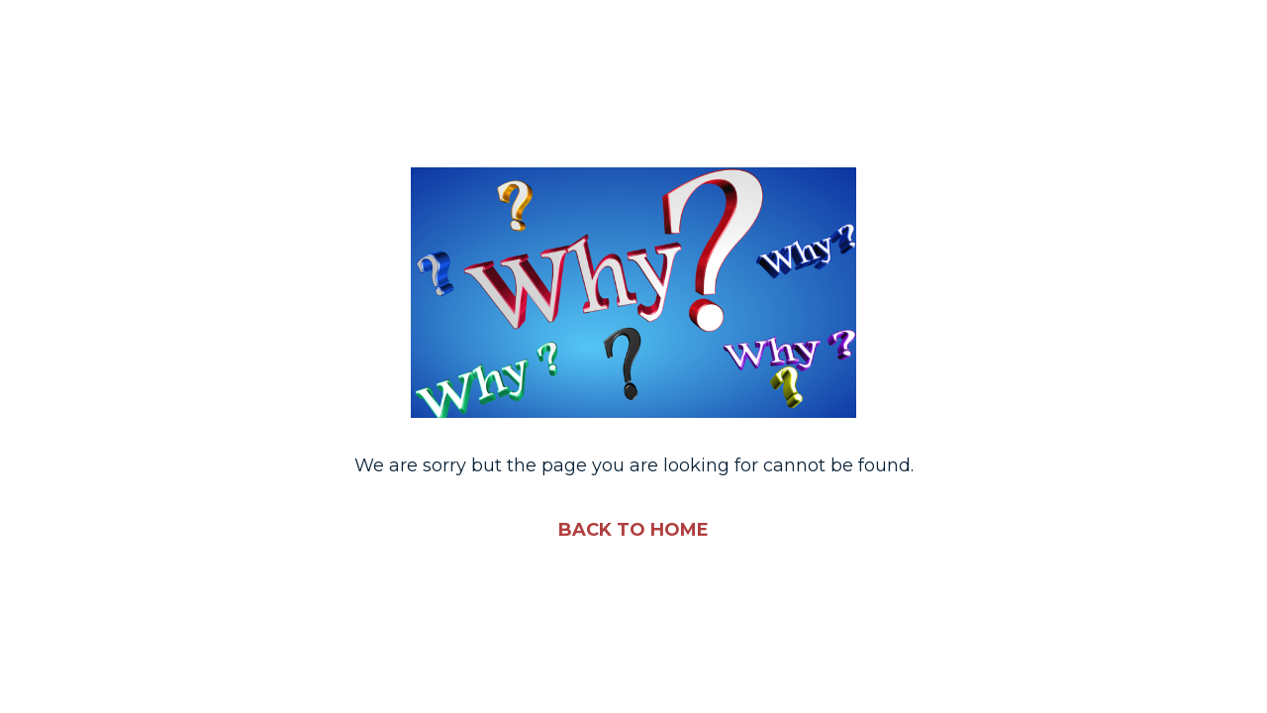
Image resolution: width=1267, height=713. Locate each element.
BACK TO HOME (633, 530)
